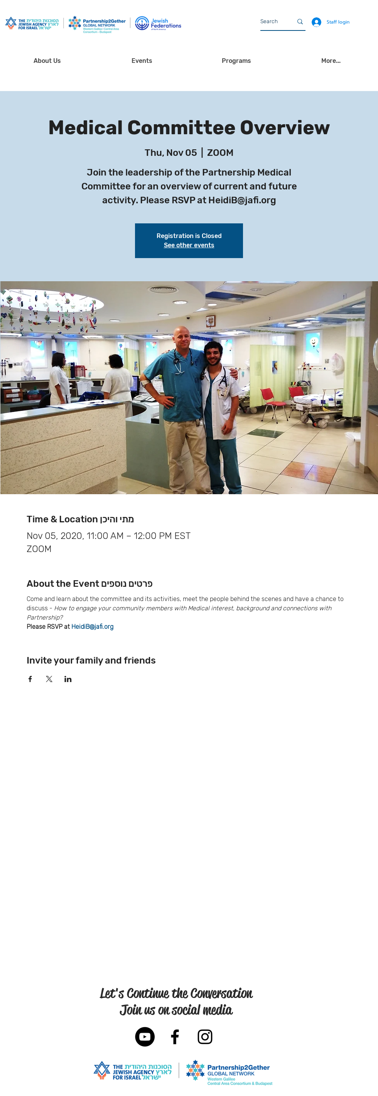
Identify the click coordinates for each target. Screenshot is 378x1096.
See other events (189, 245)
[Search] (270, 21)
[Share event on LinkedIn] (68, 679)
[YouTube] (145, 1037)
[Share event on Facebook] (30, 679)
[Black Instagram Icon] (205, 1037)
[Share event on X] (49, 679)
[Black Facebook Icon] (175, 1037)
